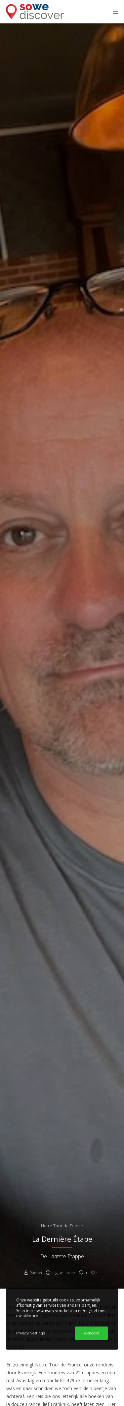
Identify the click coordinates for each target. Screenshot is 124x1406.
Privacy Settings (30, 1333)
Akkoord (91, 1333)
